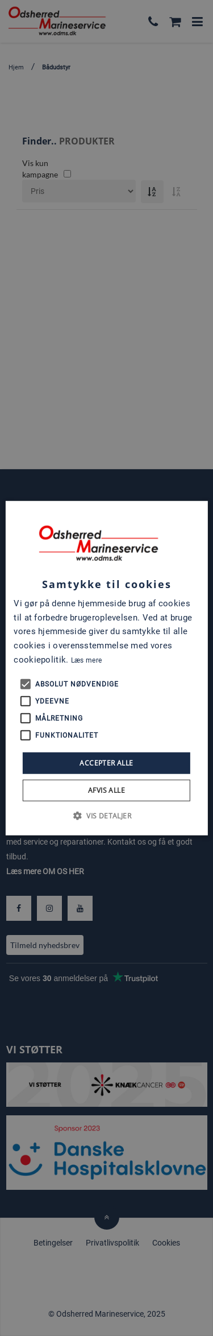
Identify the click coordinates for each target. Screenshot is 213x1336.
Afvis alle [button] (106, 790)
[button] (106, 815)
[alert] (106, 668)
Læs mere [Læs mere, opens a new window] (86, 660)
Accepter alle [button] (106, 762)
